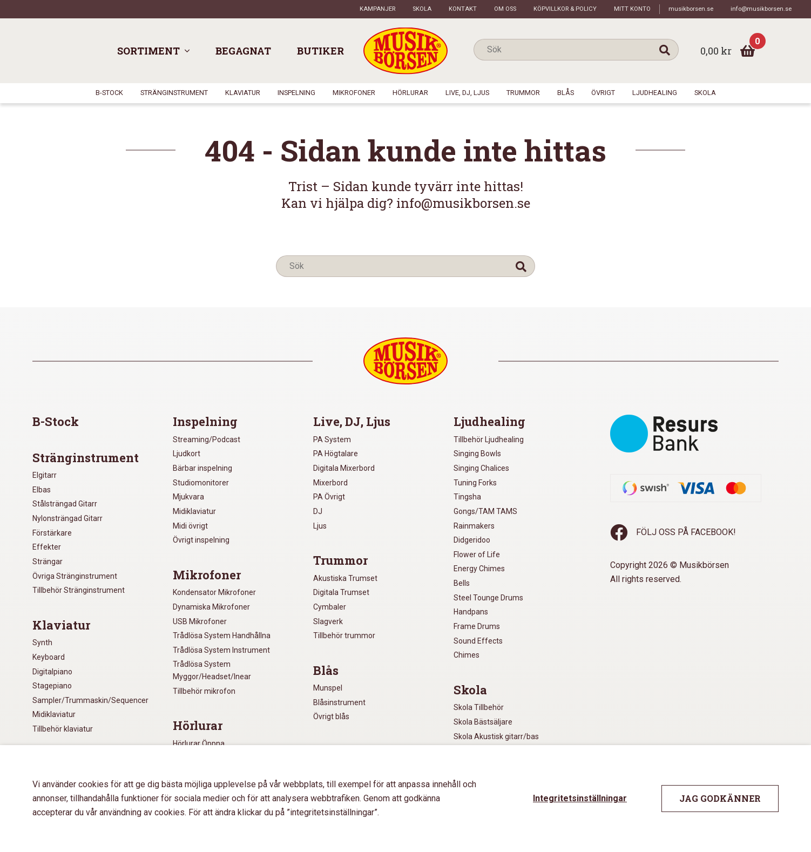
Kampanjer (377, 8)
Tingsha (467, 496)
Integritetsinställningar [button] (580, 798)
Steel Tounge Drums (488, 597)
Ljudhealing (654, 93)
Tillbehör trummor (344, 635)
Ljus (320, 526)
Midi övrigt (190, 526)
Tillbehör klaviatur (62, 729)
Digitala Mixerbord (344, 468)
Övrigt (603, 93)
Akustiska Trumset (345, 578)
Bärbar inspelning (202, 468)
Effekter (46, 547)
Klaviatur (242, 93)
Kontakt (463, 8)
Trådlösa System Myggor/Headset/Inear (212, 670)
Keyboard (48, 657)
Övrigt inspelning (201, 540)
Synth (42, 642)
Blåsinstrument (339, 702)
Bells (462, 583)
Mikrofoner (354, 93)
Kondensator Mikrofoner (214, 592)
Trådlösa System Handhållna (222, 635)
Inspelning (296, 93)
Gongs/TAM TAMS (485, 511)
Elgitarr (44, 475)
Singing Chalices (481, 468)
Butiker (320, 50)
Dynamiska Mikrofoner (211, 607)
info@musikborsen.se (761, 8)
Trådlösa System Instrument (221, 650)
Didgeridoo (472, 540)
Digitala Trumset (341, 592)
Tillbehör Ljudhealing (489, 439)
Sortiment (148, 50)
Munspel (327, 688)
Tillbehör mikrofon (204, 691)
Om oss (505, 8)
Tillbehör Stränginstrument (78, 590)
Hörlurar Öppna (199, 743)
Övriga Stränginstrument (74, 576)
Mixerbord (330, 482)
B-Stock (109, 93)
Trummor (523, 93)
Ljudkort (186, 453)
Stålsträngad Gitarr (64, 503)
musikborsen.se (690, 8)
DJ (317, 511)
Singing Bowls (477, 453)
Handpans (471, 611)
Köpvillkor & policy (565, 8)
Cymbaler (329, 607)
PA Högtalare (335, 453)
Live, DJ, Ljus (467, 93)
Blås (565, 93)
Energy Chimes (479, 568)
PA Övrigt (329, 496)
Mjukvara (188, 496)
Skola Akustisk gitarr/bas (496, 736)
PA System (332, 439)
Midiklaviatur (54, 714)
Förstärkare (52, 533)
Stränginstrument (174, 93)
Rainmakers (474, 526)
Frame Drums (477, 626)
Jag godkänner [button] (720, 798)
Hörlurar (410, 93)
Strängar (47, 561)
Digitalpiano (52, 671)
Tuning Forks (475, 482)
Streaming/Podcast (206, 439)
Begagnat (243, 50)
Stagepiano (52, 685)
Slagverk (328, 621)
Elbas (41, 489)
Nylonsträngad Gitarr (67, 518)
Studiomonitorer (201, 482)
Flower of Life (477, 554)
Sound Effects (478, 641)
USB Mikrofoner (200, 621)
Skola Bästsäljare (483, 722)
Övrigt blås (331, 716)
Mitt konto (632, 8)
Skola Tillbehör (479, 707)
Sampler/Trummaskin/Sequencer (90, 700)
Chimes (466, 655)
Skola (422, 8)
